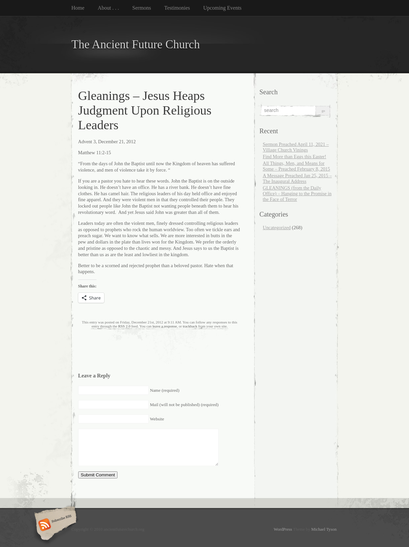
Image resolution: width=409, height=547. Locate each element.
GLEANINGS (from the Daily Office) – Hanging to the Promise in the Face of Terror (297, 193)
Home (78, 8)
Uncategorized (277, 227)
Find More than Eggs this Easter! (294, 156)
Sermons (141, 8)
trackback (190, 326)
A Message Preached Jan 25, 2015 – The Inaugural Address (297, 178)
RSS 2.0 (124, 326)
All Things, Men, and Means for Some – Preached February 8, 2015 (296, 166)
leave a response (164, 326)
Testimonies (177, 8)
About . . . (108, 8)
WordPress (283, 529)
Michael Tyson (323, 529)
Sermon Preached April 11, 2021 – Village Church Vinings (296, 147)
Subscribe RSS (54, 525)
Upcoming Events (222, 8)
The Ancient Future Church (136, 44)
